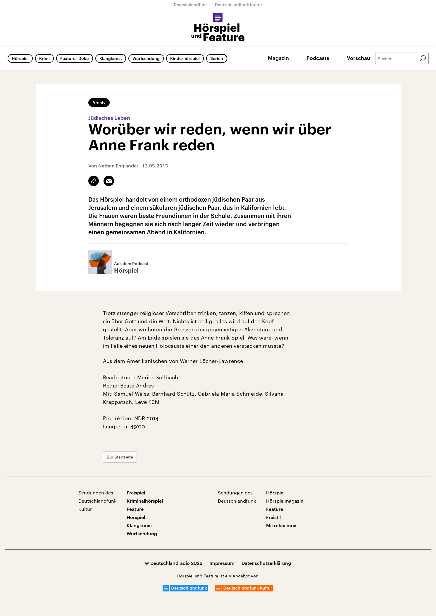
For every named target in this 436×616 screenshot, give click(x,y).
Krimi (44, 58)
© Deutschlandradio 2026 (173, 563)
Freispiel (136, 492)
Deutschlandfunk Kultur (238, 4)
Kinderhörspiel (185, 58)
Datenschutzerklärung (266, 563)
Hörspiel (20, 58)
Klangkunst (110, 58)
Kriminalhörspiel (145, 500)
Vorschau (358, 58)
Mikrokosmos (281, 525)
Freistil (273, 517)
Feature (135, 509)
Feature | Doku (74, 58)
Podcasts (317, 58)
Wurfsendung (146, 58)
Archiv (99, 102)
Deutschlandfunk (191, 4)
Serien (216, 58)
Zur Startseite (120, 456)
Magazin (278, 58)
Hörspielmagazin (285, 500)
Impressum (222, 563)
